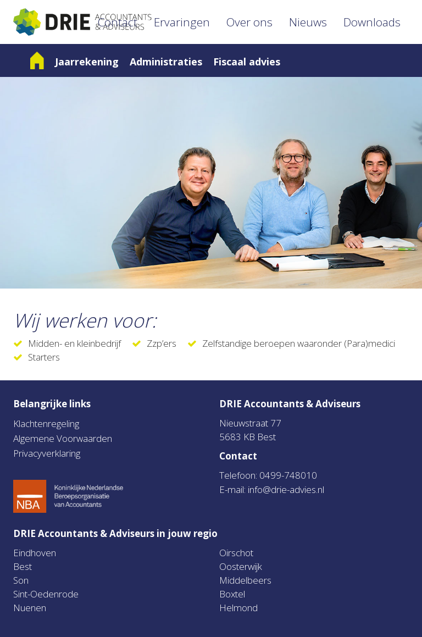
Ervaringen (182, 22)
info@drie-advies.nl (286, 489)
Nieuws (308, 22)
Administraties (166, 61)
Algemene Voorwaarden (62, 438)
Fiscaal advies (246, 61)
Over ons (249, 22)
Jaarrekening (87, 61)
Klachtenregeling (46, 423)
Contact (117, 22)
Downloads (372, 22)
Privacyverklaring (46, 453)
